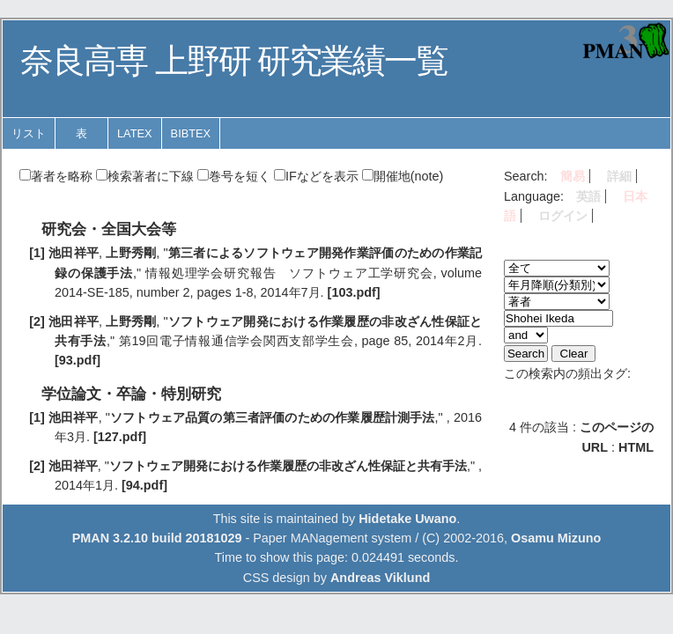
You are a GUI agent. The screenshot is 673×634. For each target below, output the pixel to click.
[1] (37, 253)
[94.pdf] (144, 485)
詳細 (619, 176)
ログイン (563, 216)
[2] (37, 321)
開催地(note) (403, 176)
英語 (588, 196)
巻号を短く (233, 176)
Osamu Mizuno (556, 538)
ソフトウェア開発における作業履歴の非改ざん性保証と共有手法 (288, 466)
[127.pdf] (119, 437)
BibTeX (191, 133)
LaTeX (134, 133)
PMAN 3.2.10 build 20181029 (157, 538)
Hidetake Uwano (407, 519)
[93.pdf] (77, 360)
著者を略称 (55, 176)
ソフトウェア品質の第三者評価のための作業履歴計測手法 (272, 417)
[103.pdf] (354, 292)
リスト (28, 133)
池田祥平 (73, 253)
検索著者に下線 (145, 176)
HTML (636, 447)
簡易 (572, 176)
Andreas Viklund (380, 578)
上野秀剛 (131, 253)
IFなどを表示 (316, 176)
